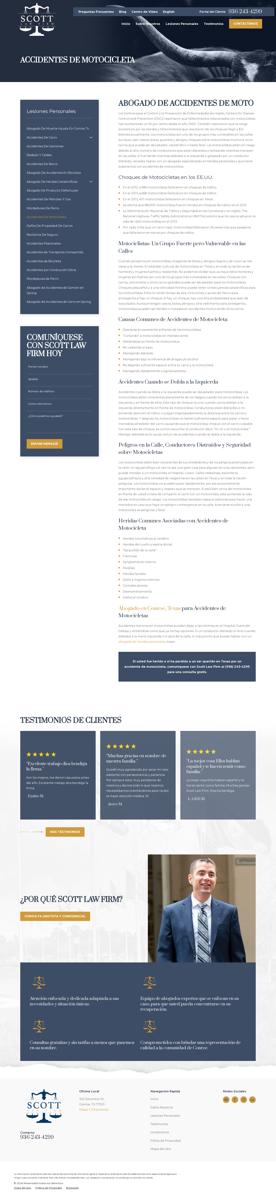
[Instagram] (243, 1099)
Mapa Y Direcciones (93, 1109)
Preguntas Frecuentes (96, 12)
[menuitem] (60, 128)
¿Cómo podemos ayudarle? (45, 416)
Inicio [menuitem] (126, 24)
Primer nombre (38, 366)
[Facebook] (235, 1099)
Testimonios (159, 1124)
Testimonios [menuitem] (213, 24)
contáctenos (159, 1132)
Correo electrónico (40, 403)
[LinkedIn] (252, 1099)
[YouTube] (226, 1099)
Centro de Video (145, 12)
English (169, 12)
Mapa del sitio (160, 1149)
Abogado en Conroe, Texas (149, 608)
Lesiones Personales (165, 1115)
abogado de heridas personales (141, 641)
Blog (122, 12)
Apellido (33, 379)
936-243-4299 (245, 11)
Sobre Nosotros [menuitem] (148, 24)
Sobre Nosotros (161, 1107)
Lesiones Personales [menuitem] (182, 24)
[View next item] (38, 832)
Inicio (154, 1099)
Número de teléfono (41, 391)
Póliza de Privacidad (165, 1140)
